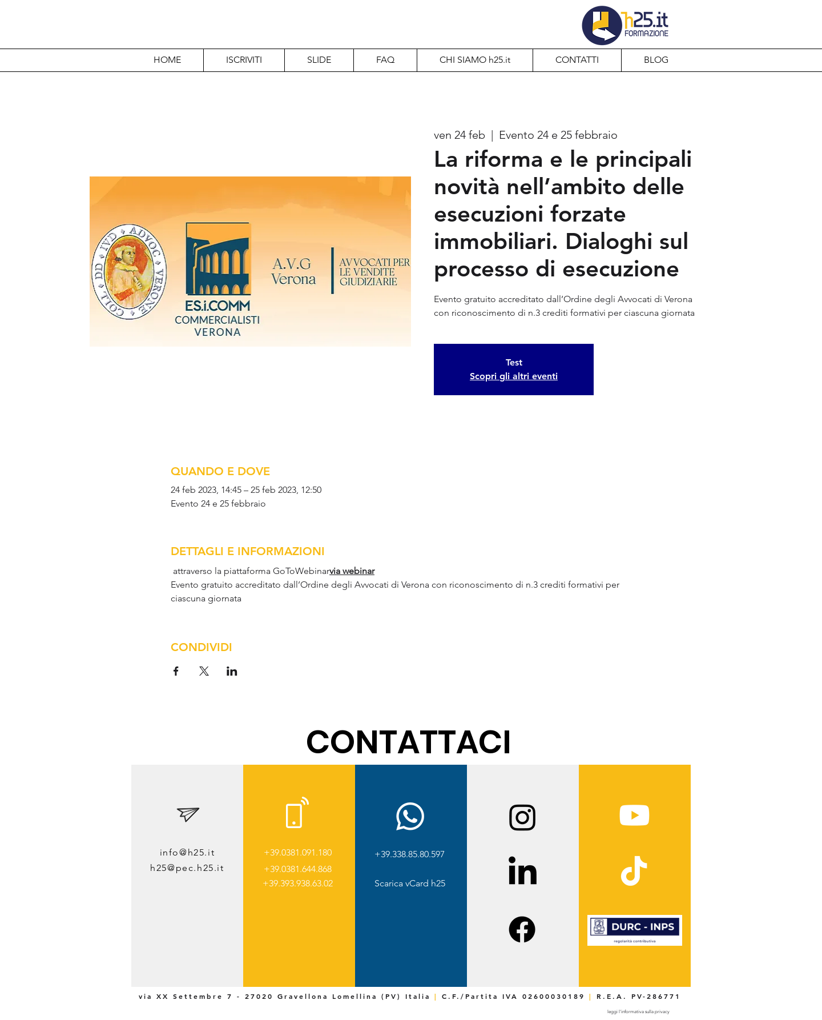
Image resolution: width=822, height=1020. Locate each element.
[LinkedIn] (522, 873)
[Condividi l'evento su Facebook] (176, 671)
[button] (475, 60)
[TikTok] (633, 873)
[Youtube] (634, 815)
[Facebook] (522, 929)
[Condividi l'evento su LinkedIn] (232, 671)
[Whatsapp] (410, 816)
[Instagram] (522, 817)
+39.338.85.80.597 (409, 854)
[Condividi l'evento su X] (204, 671)
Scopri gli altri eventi (514, 376)
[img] (634, 944)
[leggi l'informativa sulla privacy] (638, 1011)
